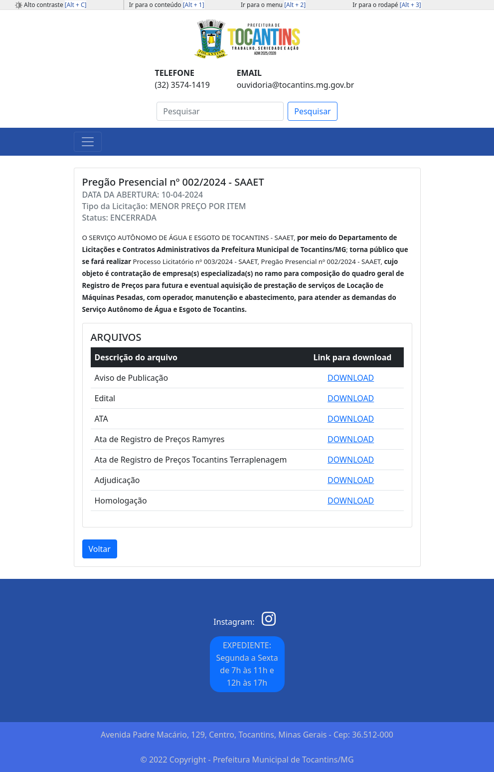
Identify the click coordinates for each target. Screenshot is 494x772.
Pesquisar (312, 111)
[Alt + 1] (193, 4)
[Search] (220, 111)
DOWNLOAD (351, 377)
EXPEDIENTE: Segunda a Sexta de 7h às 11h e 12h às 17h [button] (247, 664)
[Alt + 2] (295, 4)
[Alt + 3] (410, 4)
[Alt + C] (76, 4)
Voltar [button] (100, 548)
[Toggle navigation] (88, 142)
